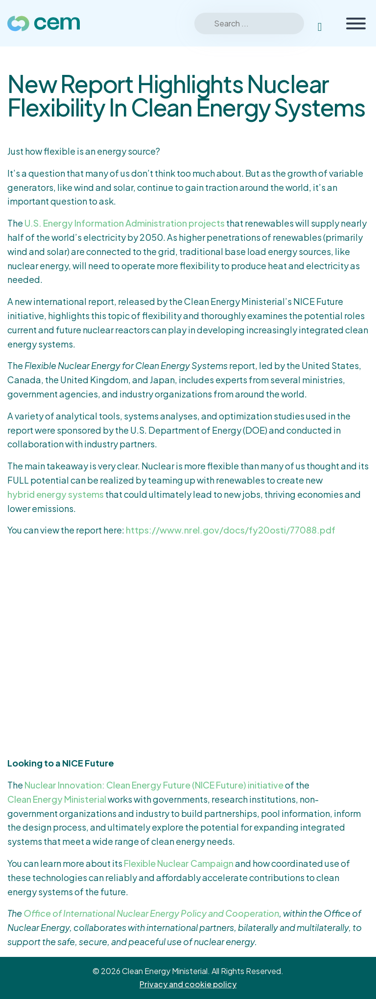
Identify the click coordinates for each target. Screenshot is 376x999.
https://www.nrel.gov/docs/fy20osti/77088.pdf (230, 529)
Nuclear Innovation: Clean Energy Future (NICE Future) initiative (153, 784)
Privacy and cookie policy (188, 984)
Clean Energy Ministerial (56, 799)
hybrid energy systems (55, 494)
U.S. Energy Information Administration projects (124, 223)
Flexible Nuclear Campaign (179, 863)
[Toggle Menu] (356, 23)
